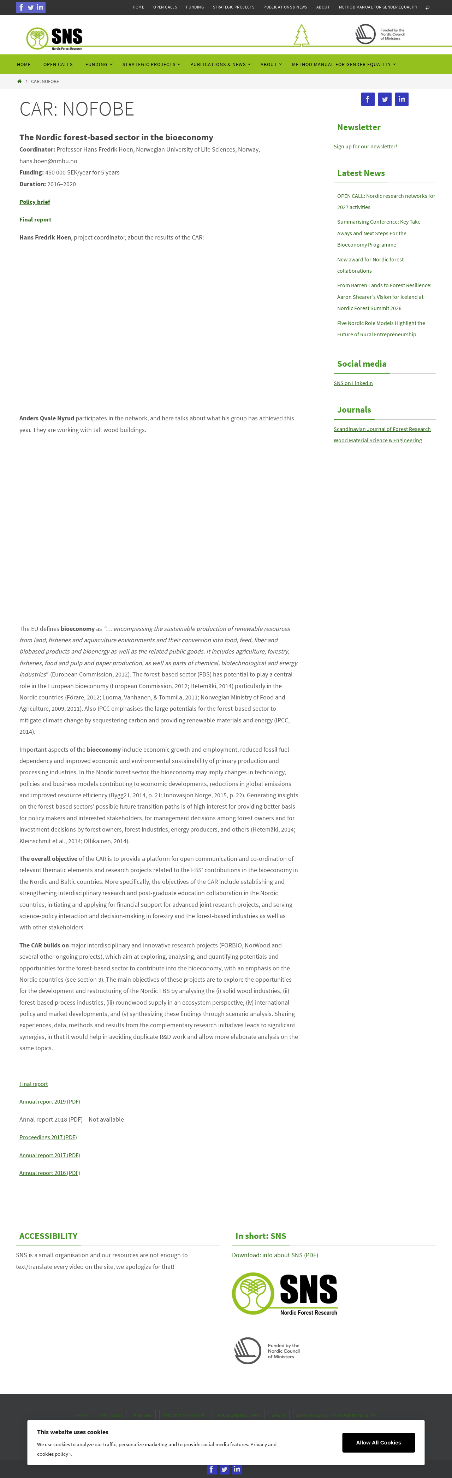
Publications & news (285, 7)
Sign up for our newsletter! (369, 146)
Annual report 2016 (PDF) (52, 1173)
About (323, 7)
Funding (195, 7)
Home (138, 7)
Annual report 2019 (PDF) (52, 1101)
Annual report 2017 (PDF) (52, 1155)
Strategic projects (233, 7)
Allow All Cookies (378, 1442)
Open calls (165, 7)
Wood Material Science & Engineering (383, 463)
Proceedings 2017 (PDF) (50, 1137)
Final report (34, 1084)
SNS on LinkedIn (356, 394)
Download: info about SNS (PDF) (275, 1255)
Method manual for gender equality (378, 7)
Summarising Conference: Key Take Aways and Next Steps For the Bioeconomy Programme (383, 232)
